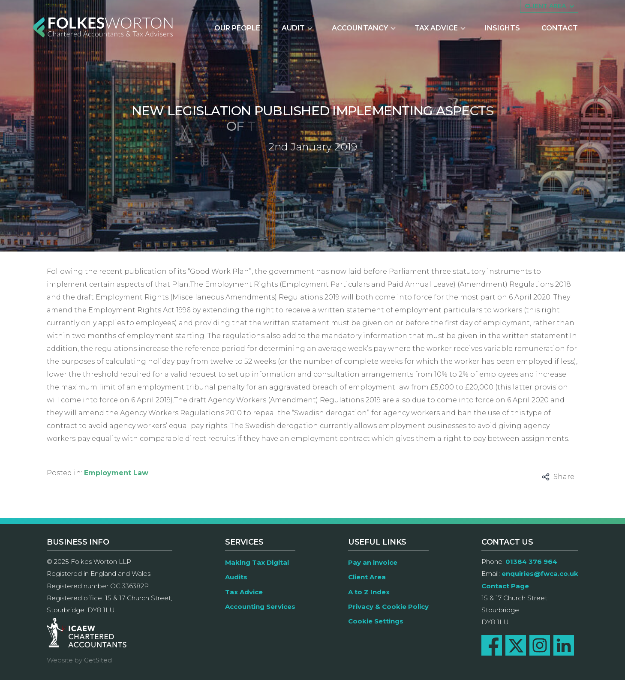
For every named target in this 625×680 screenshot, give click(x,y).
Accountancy (364, 28)
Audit (297, 28)
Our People (237, 28)
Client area (550, 6)
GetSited (98, 660)
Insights (502, 28)
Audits (236, 577)
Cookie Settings (375, 621)
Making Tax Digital (257, 562)
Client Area (367, 577)
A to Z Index (369, 592)
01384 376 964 (531, 561)
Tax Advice (440, 28)
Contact (559, 28)
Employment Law (116, 473)
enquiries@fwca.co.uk (540, 573)
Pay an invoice (372, 562)
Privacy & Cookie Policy (388, 606)
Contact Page (505, 586)
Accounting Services (260, 606)
